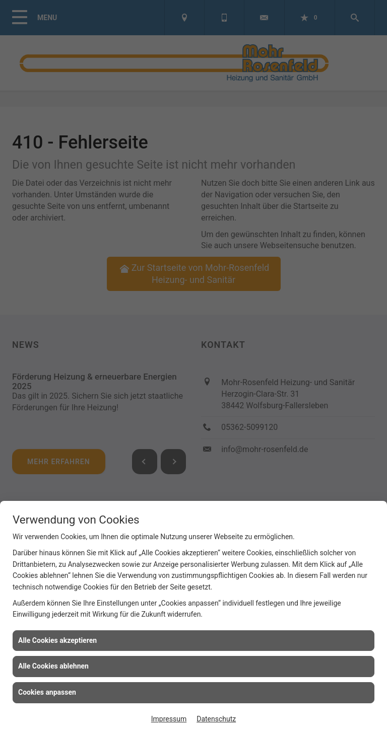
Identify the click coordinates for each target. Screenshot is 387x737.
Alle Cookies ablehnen (53, 666)
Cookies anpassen (47, 692)
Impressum (168, 719)
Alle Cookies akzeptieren (57, 640)
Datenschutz (216, 719)
